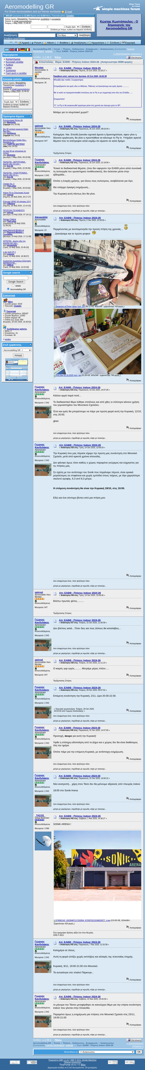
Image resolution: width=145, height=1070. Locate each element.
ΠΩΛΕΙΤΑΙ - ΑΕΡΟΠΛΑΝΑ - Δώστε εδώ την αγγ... (14, 163)
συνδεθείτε (45, 19)
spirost (10, 195)
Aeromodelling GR (42, 49)
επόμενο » (136, 53)
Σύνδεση (113, 42)
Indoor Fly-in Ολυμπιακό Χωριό (16, 193)
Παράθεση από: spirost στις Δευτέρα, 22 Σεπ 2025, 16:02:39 (80, 76)
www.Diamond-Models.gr (13, 230)
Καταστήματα (13, 59)
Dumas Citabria (9, 219)
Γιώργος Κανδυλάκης (42, 161)
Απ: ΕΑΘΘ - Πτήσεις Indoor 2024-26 (79, 126)
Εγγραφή (128, 42)
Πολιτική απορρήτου (72, 1062)
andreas (49, 51)
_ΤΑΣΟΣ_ (40, 815)
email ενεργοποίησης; (23, 21)
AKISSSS (11, 155)
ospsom (10, 254)
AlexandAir (41, 217)
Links (9, 67)
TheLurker (11, 186)
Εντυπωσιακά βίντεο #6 (13, 120)
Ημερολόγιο (96, 42)
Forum (36, 42)
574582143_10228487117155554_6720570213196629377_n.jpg (82, 920)
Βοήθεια (62, 42)
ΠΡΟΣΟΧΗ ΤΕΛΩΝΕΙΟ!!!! (14, 210)
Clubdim (70, 16)
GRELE (10, 265)
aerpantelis (12, 245)
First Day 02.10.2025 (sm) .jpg (67, 375)
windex (8, 339)
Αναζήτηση (78, 42)
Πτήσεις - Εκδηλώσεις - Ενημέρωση (80, 49)
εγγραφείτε (56, 19)
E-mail (67, 11)
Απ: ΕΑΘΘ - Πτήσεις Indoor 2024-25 (80, 68)
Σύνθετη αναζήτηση (14, 38)
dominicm (11, 133)
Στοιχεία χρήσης (12, 79)
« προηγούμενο (121, 53)
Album (49, 42)
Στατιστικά (9, 295)
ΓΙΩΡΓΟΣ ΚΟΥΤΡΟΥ (16, 144)
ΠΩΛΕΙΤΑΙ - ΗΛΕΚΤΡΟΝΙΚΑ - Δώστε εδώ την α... (15, 174)
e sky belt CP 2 (9, 252)
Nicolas (39, 67)
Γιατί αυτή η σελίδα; (16, 73)
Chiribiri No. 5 (9, 184)
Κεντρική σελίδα (14, 62)
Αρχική (23, 42)
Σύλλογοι (11, 70)
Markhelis (11, 122)
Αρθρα (9, 64)
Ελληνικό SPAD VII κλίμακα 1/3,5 (17, 202)
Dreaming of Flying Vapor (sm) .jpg (69, 307)
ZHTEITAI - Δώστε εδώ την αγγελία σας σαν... (14, 242)
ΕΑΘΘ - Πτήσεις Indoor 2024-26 (77, 51)
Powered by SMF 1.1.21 (59, 1060)
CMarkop (11, 204)
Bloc (83, 1064)
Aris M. (10, 166)
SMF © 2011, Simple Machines (83, 1060)
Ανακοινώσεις (107, 49)
